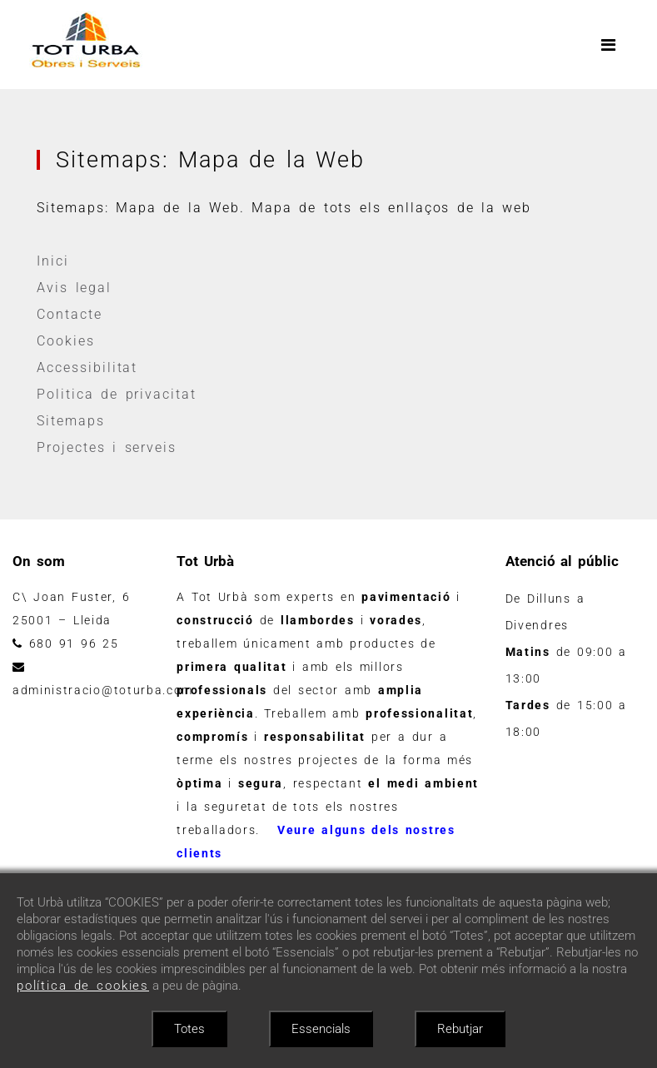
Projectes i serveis (107, 447)
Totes (189, 1028)
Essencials (321, 1028)
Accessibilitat (87, 367)
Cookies (66, 341)
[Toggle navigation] (609, 45)
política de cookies (83, 985)
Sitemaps (71, 421)
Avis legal (74, 288)
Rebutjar (460, 1028)
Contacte (69, 314)
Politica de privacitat (117, 394)
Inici (53, 261)
